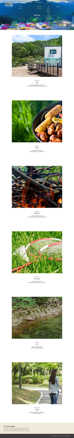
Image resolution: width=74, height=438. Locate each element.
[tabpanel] (37, 56)
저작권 (60, 435)
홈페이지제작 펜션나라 (66, 435)
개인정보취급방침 (54, 435)
